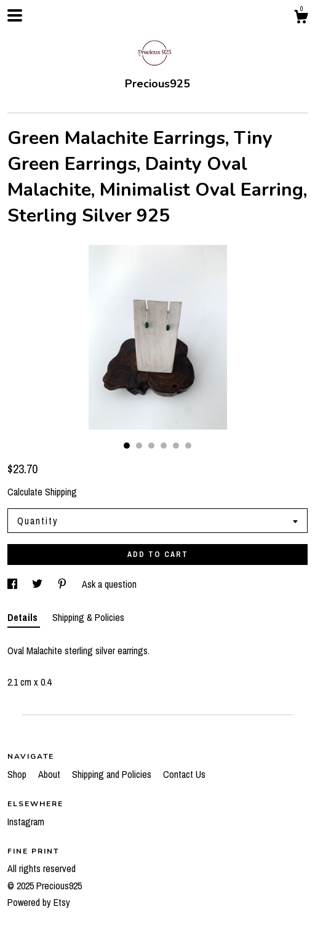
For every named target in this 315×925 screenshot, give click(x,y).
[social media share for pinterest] (63, 584)
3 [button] (151, 445)
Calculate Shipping (42, 492)
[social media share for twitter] (38, 584)
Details (23, 617)
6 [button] (188, 445)
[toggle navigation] (14, 15)
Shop (18, 774)
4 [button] (164, 445)
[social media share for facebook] (13, 584)
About (50, 774)
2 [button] (139, 445)
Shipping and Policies (113, 774)
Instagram (25, 821)
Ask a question (109, 584)
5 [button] (176, 445)
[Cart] (301, 18)
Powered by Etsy (38, 902)
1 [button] (127, 445)
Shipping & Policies (88, 617)
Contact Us (184, 774)
